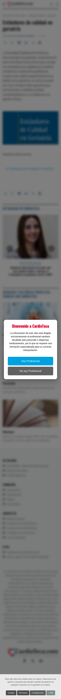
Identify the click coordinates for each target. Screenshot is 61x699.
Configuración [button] (38, 693)
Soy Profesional (30, 361)
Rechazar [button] (23, 693)
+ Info (50, 693)
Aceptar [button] (11, 693)
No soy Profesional (30, 371)
